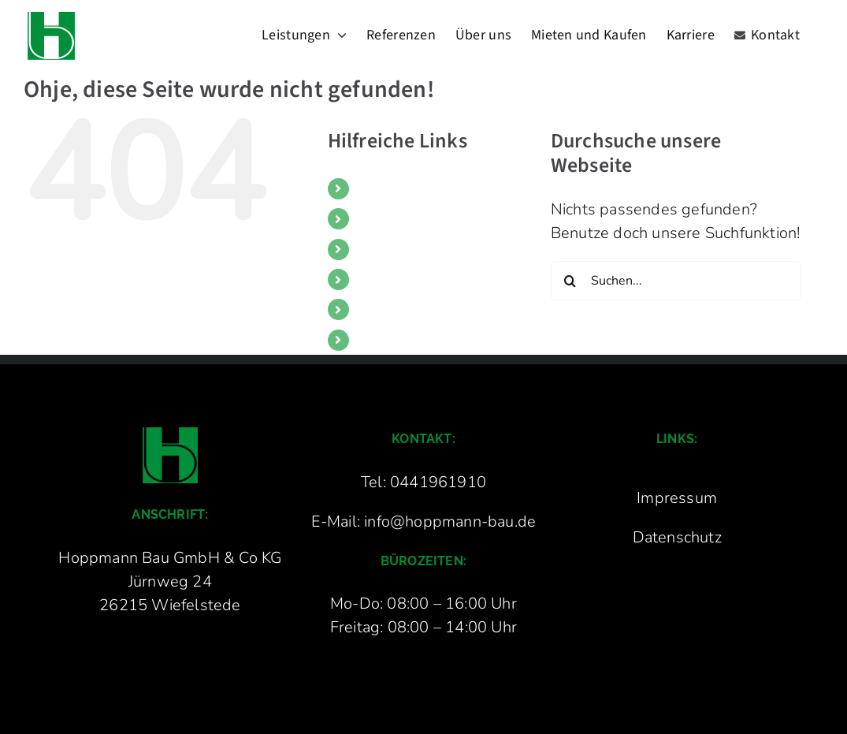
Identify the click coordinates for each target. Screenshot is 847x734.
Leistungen (389, 188)
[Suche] (570, 280)
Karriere (379, 309)
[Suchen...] (676, 280)
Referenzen (389, 218)
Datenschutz (677, 537)
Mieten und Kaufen (411, 279)
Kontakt (379, 339)
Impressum (677, 498)
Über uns (384, 249)
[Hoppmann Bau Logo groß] (170, 434)
